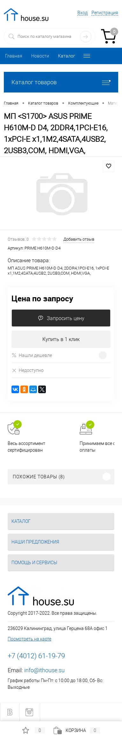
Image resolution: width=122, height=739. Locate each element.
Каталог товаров (61, 82)
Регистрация (104, 12)
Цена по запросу (42, 298)
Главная (13, 55)
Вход (82, 12)
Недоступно (27, 370)
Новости (40, 55)
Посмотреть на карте (29, 638)
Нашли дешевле (31, 355)
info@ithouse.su (44, 670)
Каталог (66, 55)
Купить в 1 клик (61, 339)
